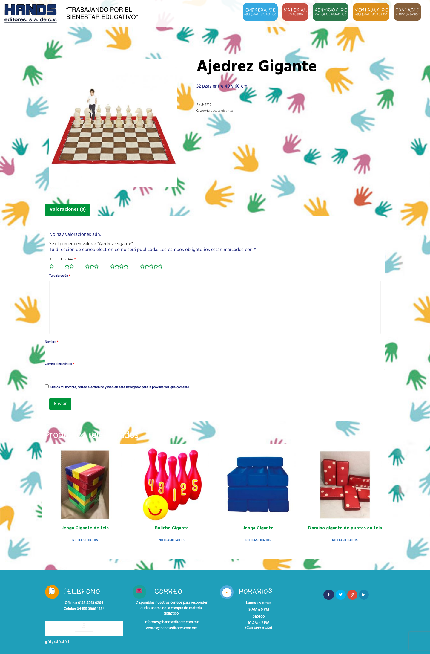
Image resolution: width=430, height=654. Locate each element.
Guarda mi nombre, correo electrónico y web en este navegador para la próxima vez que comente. (120, 388)
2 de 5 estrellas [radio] (72, 267)
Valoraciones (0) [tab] (68, 209)
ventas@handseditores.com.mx (171, 628)
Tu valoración (59, 276)
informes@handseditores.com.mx (171, 622)
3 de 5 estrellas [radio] (94, 267)
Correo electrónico (59, 364)
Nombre (51, 342)
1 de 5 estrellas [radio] (54, 267)
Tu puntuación (62, 259)
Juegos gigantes (222, 111)
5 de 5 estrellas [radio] (154, 267)
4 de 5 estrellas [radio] (122, 267)
